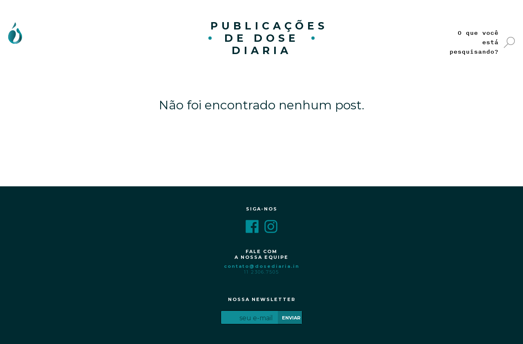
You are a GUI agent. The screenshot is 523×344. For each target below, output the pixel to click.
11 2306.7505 (261, 272)
